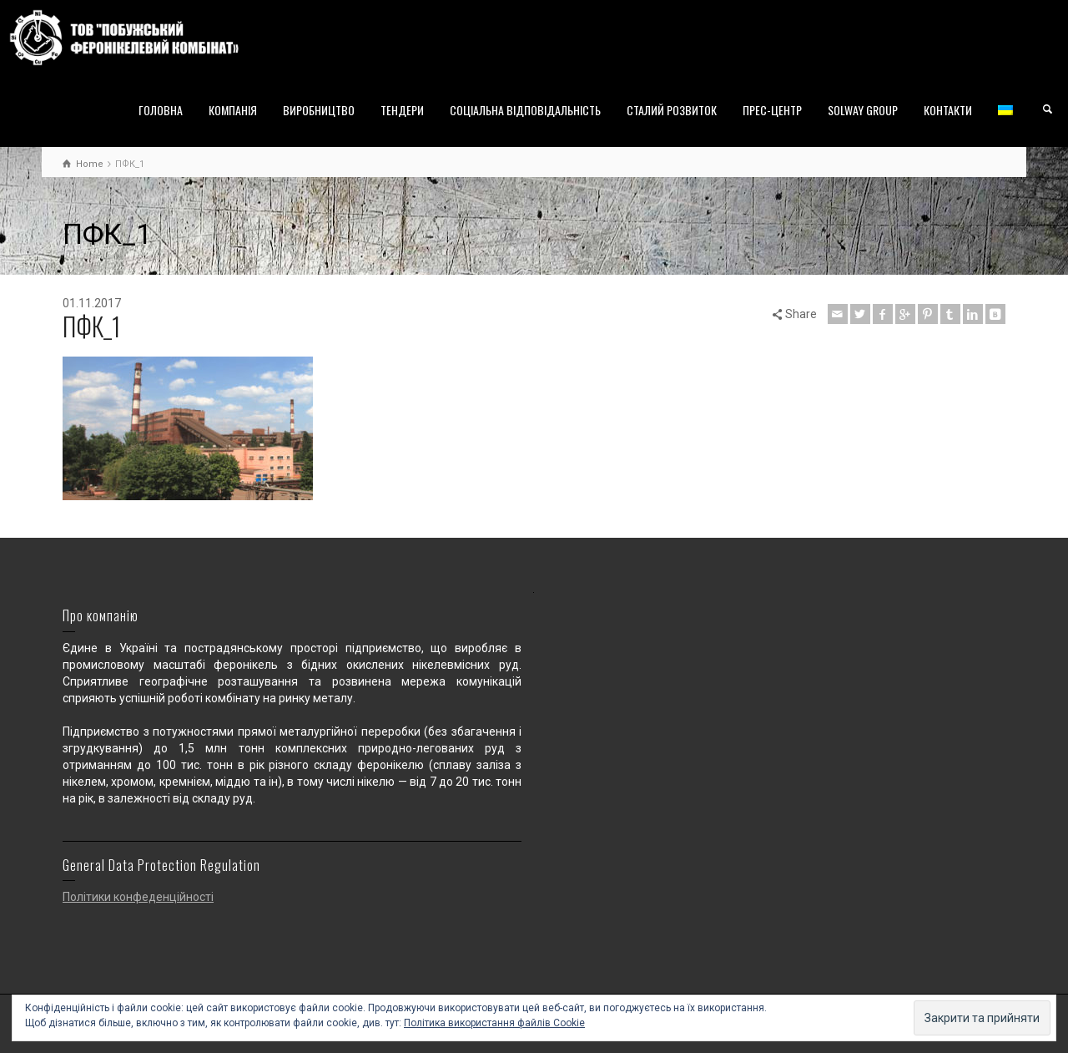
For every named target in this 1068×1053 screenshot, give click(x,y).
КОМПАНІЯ (233, 110)
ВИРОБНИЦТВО (319, 110)
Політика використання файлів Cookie (494, 1023)
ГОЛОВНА (161, 110)
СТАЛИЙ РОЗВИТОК (672, 110)
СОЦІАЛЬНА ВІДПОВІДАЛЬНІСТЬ (525, 110)
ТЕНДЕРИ (402, 110)
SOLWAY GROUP (863, 110)
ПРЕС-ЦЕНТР (772, 110)
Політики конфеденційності (138, 897)
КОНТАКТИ (948, 110)
